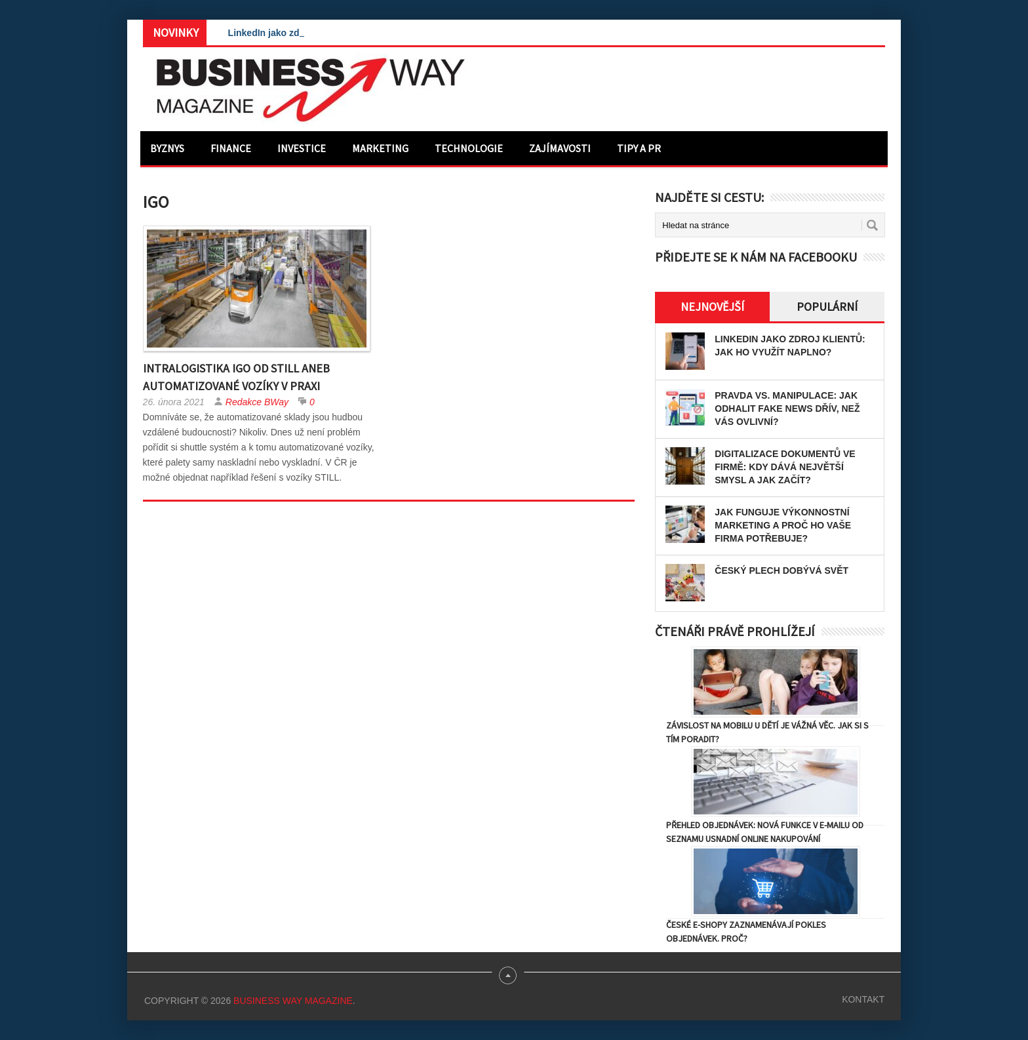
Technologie (469, 148)
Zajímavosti (560, 148)
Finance (230, 148)
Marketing (380, 148)
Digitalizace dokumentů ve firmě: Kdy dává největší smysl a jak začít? (785, 467)
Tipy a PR (639, 148)
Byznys (167, 148)
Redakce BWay (257, 402)
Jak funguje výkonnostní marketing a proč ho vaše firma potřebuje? (783, 525)
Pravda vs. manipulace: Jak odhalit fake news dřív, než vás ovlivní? (787, 408)
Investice (301, 148)
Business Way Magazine (293, 1000)
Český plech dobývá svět (781, 570)
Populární (827, 306)
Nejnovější (712, 306)
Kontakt (863, 999)
